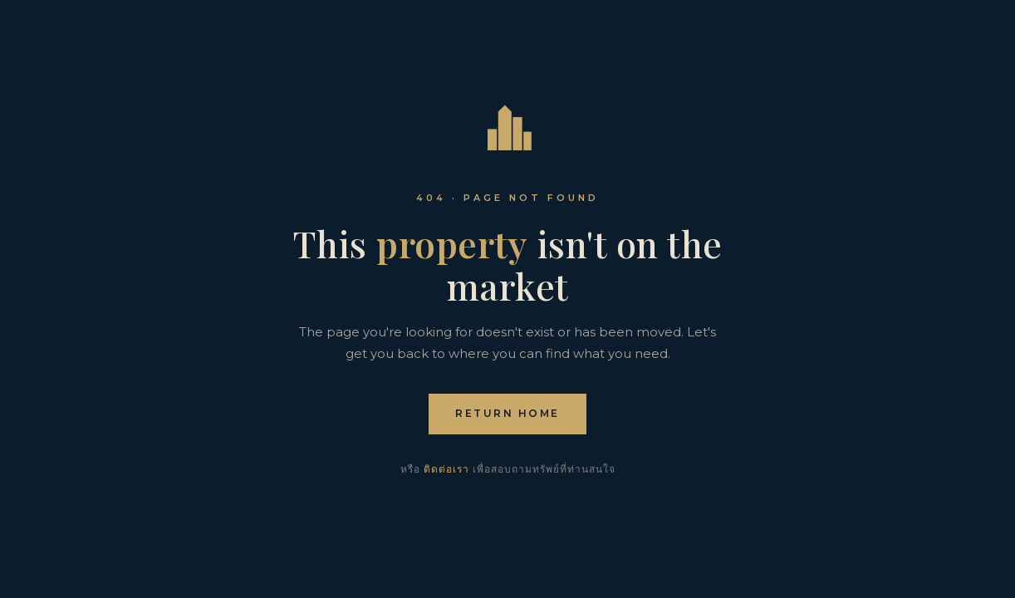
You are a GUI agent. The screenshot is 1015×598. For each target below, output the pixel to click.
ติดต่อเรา (446, 469)
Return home (507, 413)
